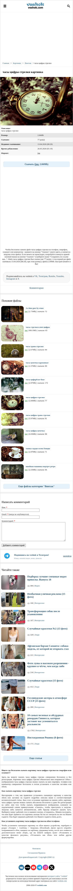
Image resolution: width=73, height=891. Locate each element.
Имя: (4, 507)
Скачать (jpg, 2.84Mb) (36, 164)
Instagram (10, 279)
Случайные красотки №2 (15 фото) (47, 628)
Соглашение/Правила (36, 853)
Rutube (52, 276)
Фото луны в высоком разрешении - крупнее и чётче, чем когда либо (48, 665)
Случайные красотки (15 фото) (45, 680)
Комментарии (36, 288)
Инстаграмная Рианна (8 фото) (45, 737)
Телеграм (43, 276)
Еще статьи (36, 758)
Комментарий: (8, 521)
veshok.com (62, 881)
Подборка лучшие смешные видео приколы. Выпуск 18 (46, 578)
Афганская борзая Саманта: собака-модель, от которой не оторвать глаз (48, 647)
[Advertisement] (36, 36)
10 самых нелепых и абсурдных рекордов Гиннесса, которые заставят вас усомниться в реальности (45, 720)
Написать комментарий (16, 502)
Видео (37, 586)
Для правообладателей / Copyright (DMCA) (36, 857)
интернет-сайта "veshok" (57, 876)
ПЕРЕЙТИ (67, 556)
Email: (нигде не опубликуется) (15, 514)
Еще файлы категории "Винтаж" (36, 486)
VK (35, 276)
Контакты (37, 848)
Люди (37, 635)
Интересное (40, 603)
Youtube (60, 276)
